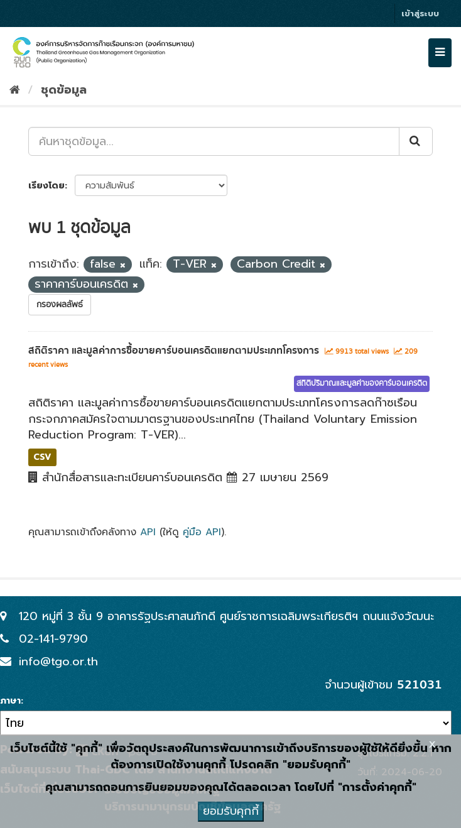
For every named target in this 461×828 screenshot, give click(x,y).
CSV (42, 457)
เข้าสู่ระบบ (420, 13)
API (148, 532)
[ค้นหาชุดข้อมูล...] (213, 141)
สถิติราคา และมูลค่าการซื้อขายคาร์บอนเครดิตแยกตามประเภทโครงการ (173, 350)
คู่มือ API (202, 532)
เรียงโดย (46, 185)
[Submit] (416, 141)
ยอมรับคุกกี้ (231, 811)
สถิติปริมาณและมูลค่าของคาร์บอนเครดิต (361, 383)
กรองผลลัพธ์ (59, 304)
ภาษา (10, 701)
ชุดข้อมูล (64, 90)
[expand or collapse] (440, 52)
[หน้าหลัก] (14, 90)
